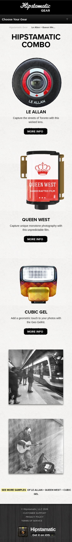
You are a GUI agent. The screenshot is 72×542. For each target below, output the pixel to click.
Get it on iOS (43, 535)
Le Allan (36, 112)
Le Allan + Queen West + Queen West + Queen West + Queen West (43, 27)
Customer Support (34, 513)
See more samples (14, 490)
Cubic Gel (36, 312)
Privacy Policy (35, 517)
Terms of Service (31, 520)
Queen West (36, 219)
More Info (35, 131)
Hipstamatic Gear (18, 27)
